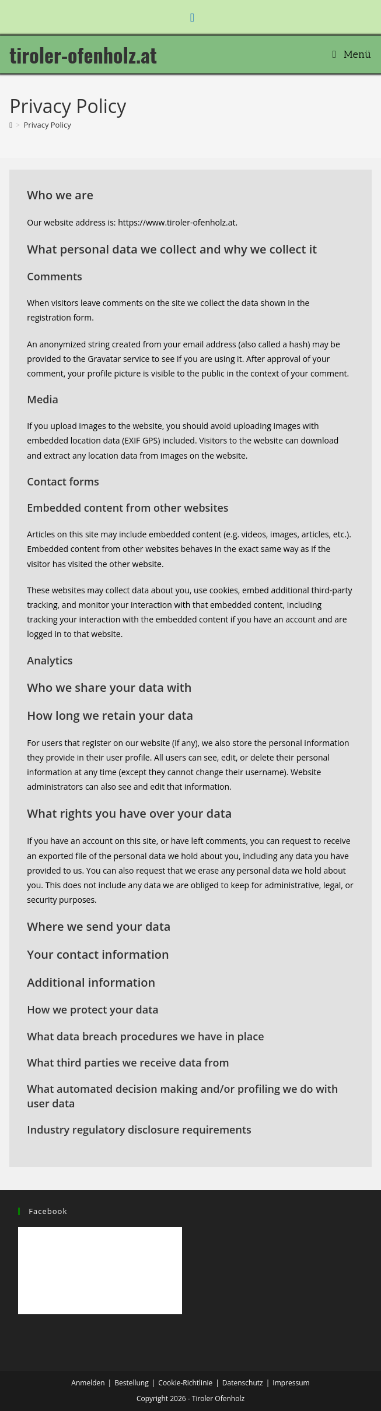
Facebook (48, 1211)
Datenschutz (242, 1383)
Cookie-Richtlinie (185, 1383)
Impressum (290, 1383)
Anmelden (87, 1383)
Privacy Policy (47, 124)
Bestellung (131, 1383)
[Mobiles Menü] (352, 54)
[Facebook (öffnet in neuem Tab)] (190, 17)
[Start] (10, 124)
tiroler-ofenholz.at (83, 54)
